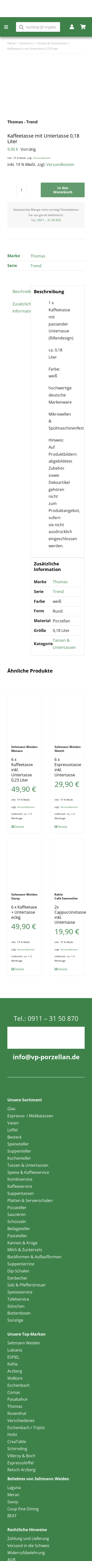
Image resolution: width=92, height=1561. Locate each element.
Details (19, 827)
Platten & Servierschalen (30, 1200)
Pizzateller (16, 1207)
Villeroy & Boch (21, 1455)
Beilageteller (18, 1228)
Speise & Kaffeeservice (28, 1172)
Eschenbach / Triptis (26, 1427)
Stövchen (16, 1306)
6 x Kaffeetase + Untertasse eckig (24, 912)
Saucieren (16, 1214)
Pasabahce (17, 1399)
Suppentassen (20, 1193)
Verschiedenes (21, 1420)
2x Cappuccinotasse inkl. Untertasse (70, 914)
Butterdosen (19, 1313)
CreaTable (16, 1441)
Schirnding (17, 1448)
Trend (35, 265)
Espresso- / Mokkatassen (30, 1115)
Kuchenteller (19, 1158)
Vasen (13, 1123)
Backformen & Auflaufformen (34, 1256)
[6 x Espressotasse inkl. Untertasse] (67, 715)
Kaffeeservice (19, 1186)
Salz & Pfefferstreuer (26, 1285)
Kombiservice (19, 1179)
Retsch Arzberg (21, 1469)
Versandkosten (42, 158)
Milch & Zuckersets (24, 1249)
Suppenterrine (20, 1264)
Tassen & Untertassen (27, 1165)
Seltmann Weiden (23, 1343)
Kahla (12, 1364)
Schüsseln (16, 1221)
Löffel (12, 1130)
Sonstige (15, 1320)
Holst (12, 1434)
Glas (11, 1108)
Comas (13, 1392)
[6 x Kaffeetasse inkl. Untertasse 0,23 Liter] (24, 715)
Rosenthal (16, 1413)
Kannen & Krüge (22, 1243)
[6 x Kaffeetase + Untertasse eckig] (24, 863)
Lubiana (14, 1350)
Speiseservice (19, 1292)
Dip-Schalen (18, 1271)
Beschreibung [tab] (20, 291)
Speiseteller (18, 1144)
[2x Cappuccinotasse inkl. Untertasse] (67, 863)
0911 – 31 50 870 (49, 220)
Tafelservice (18, 1299)
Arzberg (14, 1371)
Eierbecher (17, 1278)
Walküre (15, 1378)
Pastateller (17, 1235)
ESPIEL (13, 1357)
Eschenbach (18, 1385)
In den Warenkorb (62, 190)
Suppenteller (19, 1151)
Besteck (14, 1137)
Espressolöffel (20, 1463)
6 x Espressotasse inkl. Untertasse (67, 767)
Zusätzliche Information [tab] (20, 307)
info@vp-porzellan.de (46, 1056)
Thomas (37, 256)
